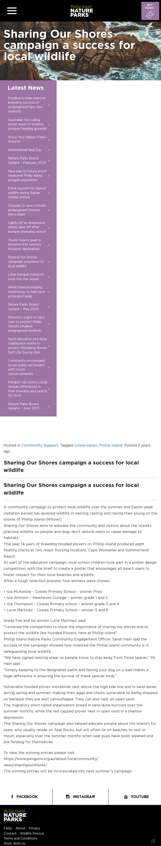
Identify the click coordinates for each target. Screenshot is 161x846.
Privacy (34, 828)
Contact (10, 833)
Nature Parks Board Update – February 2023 (27, 160)
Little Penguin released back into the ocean (26, 277)
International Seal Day (25, 150)
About (20, 828)
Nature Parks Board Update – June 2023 (24, 406)
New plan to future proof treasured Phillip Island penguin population (27, 176)
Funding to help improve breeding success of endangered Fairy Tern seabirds (27, 105)
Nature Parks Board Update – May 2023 (23, 307)
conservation (85, 445)
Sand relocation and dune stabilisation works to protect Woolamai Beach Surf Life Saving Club (27, 346)
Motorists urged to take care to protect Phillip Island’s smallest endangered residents (26, 324)
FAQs (8, 828)
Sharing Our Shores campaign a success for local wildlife (26, 262)
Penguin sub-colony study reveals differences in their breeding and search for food (28, 389)
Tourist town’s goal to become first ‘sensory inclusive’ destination (24, 245)
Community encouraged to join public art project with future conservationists (26, 367)
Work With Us (14, 843)
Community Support (40, 445)
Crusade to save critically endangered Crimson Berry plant (27, 210)
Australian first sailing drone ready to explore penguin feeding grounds (27, 124)
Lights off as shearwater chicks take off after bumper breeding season (27, 227)
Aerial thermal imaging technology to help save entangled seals (26, 292)
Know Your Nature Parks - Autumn (28, 139)
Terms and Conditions (20, 838)
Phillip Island (110, 445)
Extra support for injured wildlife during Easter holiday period (27, 193)
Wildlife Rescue (32, 833)
